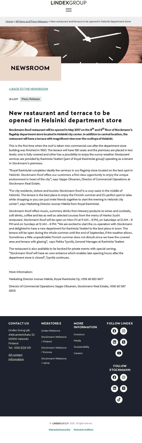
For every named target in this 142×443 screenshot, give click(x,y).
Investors (79, 334)
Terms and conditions (83, 430)
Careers (78, 353)
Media (77, 340)
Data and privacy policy (59, 430)
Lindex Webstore (50, 330)
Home (9, 21)
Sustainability (81, 347)
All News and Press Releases (32, 21)
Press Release (31, 99)
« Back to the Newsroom (28, 89)
